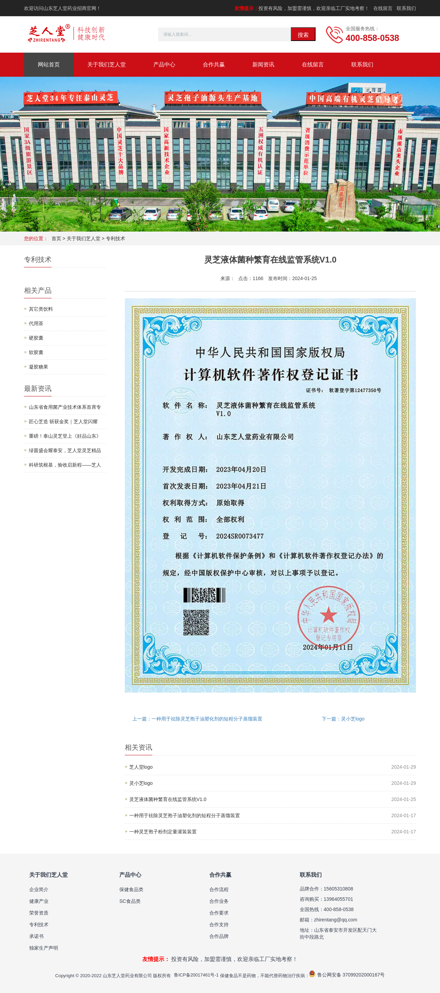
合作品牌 (219, 936)
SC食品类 (129, 901)
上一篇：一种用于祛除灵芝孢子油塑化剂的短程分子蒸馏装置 (197, 719)
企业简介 (38, 889)
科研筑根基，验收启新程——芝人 (65, 465)
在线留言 (383, 8)
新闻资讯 (263, 64)
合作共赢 (214, 64)
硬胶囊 (36, 338)
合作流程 (219, 889)
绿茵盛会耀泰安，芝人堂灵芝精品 (65, 450)
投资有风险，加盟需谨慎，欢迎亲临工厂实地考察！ (301, 8)
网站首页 (49, 64)
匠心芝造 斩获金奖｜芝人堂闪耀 (63, 421)
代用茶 (36, 323)
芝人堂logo (141, 767)
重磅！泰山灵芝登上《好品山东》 (65, 436)
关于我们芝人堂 (106, 64)
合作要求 (219, 913)
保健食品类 (131, 889)
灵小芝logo (141, 783)
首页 (56, 238)
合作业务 (219, 901)
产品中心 (164, 64)
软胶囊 (36, 352)
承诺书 (36, 936)
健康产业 (38, 901)
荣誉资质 (38, 913)
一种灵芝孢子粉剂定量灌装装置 (163, 831)
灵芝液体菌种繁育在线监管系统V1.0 (168, 799)
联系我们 (406, 8)
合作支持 (219, 924)
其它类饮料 (41, 309)
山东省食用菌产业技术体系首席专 (65, 407)
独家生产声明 (43, 948)
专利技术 (115, 238)
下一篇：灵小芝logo (343, 719)
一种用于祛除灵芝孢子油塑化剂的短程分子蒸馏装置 (184, 815)
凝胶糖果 (38, 367)
